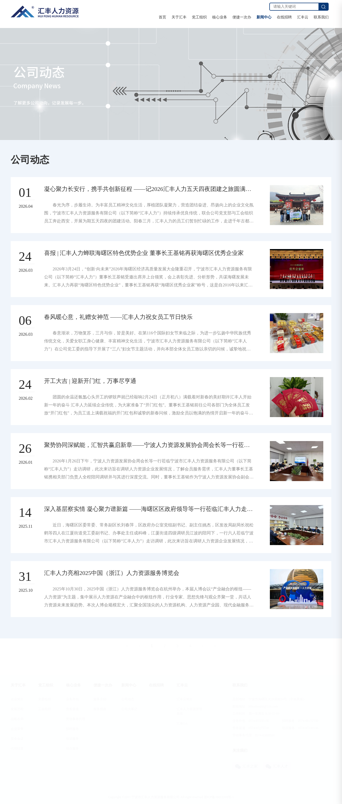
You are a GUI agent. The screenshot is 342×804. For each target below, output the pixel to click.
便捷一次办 (241, 17)
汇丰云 (302, 17)
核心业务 (219, 17)
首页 (162, 17)
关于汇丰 (179, 17)
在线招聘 (284, 17)
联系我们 (321, 17)
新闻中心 (263, 17)
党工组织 (199, 17)
